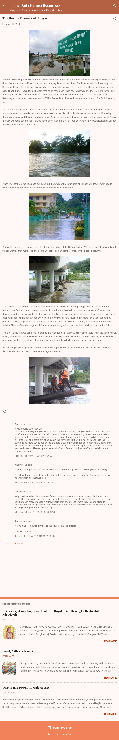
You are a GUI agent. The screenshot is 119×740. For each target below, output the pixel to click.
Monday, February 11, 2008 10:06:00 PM (35, 512)
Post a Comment (14, 543)
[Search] (115, 6)
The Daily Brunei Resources (37, 5)
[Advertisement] (59, 570)
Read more (110, 641)
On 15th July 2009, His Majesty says (26, 687)
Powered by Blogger (59, 727)
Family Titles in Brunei (17, 651)
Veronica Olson (66, 734)
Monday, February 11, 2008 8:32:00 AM (34, 482)
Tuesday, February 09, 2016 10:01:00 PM (35, 536)
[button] (115, 19)
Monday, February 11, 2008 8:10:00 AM (34, 455)
